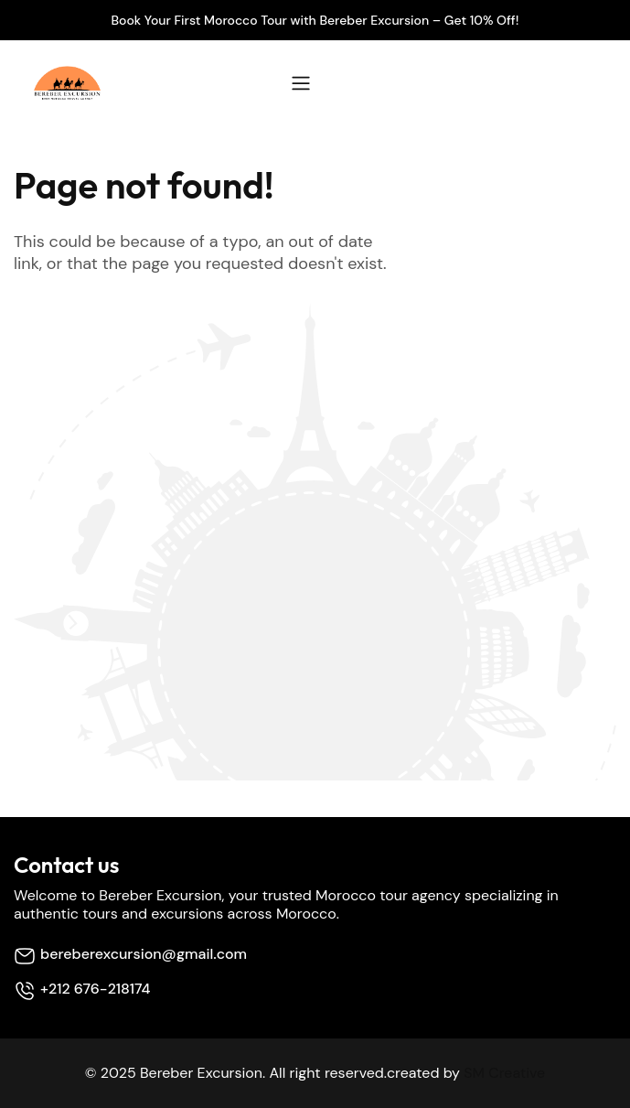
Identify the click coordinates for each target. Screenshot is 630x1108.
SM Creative (504, 1072)
